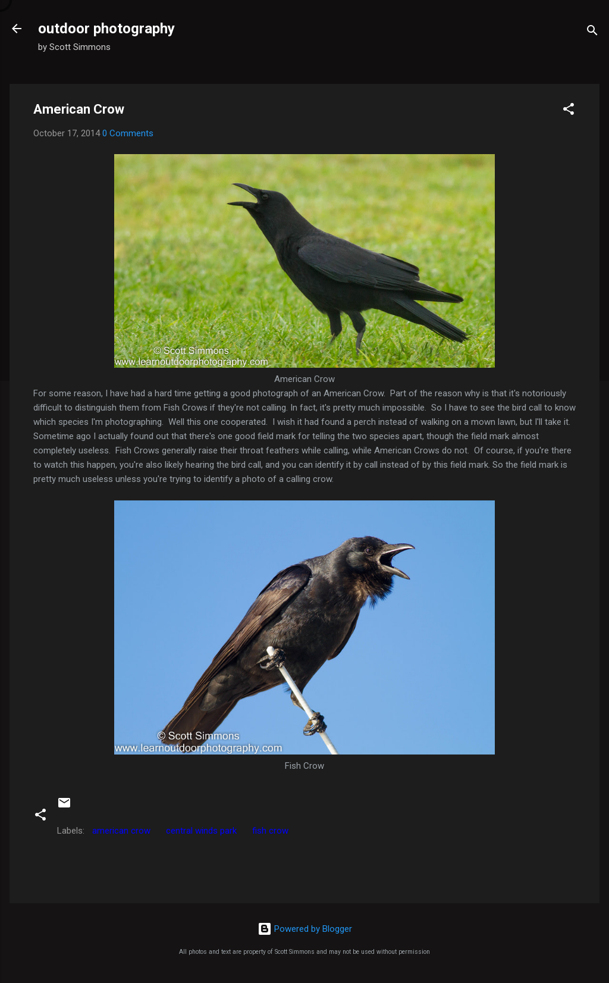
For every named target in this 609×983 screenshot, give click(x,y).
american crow (121, 830)
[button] (568, 111)
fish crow (270, 830)
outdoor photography (106, 28)
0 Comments (127, 133)
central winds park (201, 830)
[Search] (592, 32)
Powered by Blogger (305, 928)
